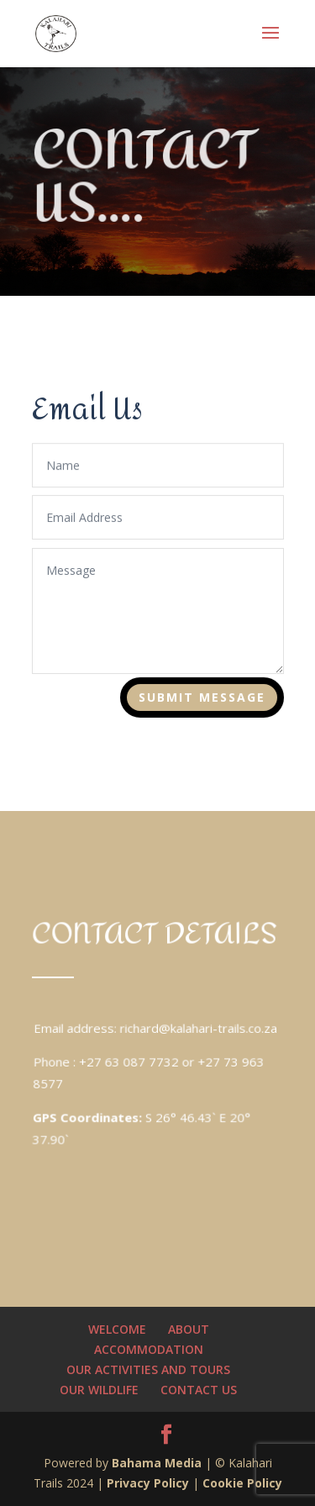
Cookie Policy (242, 1483)
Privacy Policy (148, 1483)
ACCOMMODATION (148, 1349)
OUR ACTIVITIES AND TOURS (148, 1369)
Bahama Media (158, 1463)
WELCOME (117, 1329)
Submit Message (201, 698)
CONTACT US (198, 1390)
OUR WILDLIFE (99, 1390)
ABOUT (188, 1329)
